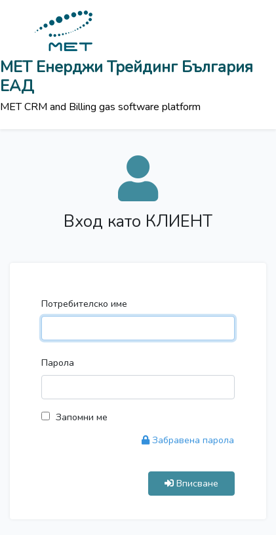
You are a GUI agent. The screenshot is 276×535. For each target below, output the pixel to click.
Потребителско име (84, 303)
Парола (57, 362)
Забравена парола (188, 440)
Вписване (191, 483)
